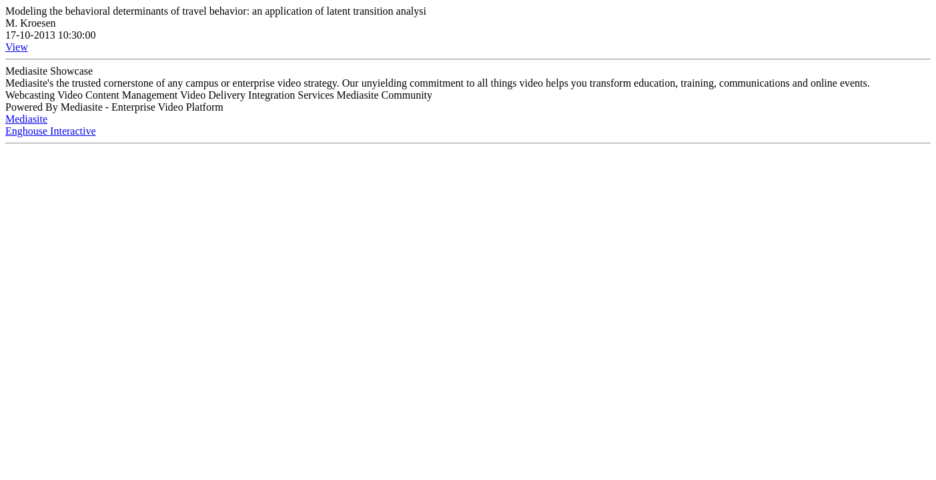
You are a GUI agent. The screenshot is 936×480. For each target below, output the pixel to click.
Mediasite (26, 119)
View (16, 47)
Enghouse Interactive (50, 131)
